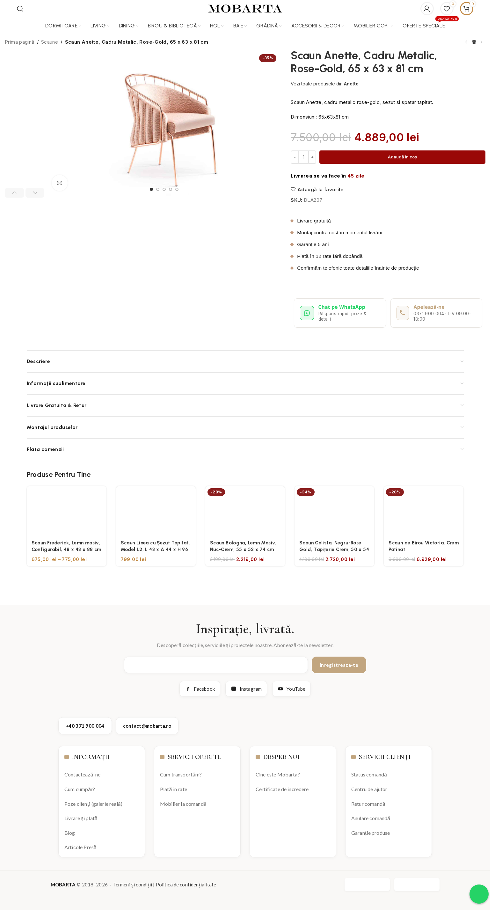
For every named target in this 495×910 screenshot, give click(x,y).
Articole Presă (80, 847)
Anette (351, 83)
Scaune (49, 42)
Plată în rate (173, 789)
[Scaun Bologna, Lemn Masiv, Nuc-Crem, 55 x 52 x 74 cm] (245, 511)
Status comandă (369, 774)
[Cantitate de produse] (303, 157)
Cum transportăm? (181, 774)
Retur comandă (368, 804)
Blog (69, 833)
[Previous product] (466, 42)
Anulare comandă (370, 818)
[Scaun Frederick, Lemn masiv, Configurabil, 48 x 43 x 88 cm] (66, 511)
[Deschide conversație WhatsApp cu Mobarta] (340, 313)
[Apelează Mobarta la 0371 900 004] (436, 313)
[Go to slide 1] (151, 189)
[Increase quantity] (312, 157)
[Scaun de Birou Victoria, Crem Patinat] (423, 511)
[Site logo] (245, 8)
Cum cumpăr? (79, 789)
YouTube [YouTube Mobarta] (291, 689)
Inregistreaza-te (339, 665)
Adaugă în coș (402, 156)
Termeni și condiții (132, 884)
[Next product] (481, 42)
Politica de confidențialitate (186, 884)
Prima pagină (19, 42)
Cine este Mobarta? (278, 774)
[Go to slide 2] (157, 189)
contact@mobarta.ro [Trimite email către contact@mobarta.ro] (147, 726)
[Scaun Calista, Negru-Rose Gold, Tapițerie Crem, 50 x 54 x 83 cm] (334, 511)
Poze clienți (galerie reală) (93, 804)
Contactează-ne (82, 774)
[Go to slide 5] (176, 189)
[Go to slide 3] (164, 189)
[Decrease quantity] (295, 157)
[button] (14, 193)
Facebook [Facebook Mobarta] (200, 689)
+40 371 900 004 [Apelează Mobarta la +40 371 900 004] (85, 726)
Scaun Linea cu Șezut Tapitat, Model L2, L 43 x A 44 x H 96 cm (155, 549)
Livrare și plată (81, 818)
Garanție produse (370, 833)
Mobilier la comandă (183, 804)
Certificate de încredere (282, 789)
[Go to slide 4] (170, 189)
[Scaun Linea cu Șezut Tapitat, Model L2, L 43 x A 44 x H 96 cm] (156, 511)
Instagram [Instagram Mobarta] (246, 689)
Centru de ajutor (369, 789)
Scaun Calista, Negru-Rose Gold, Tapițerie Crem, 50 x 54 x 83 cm (334, 549)
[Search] (20, 8)
